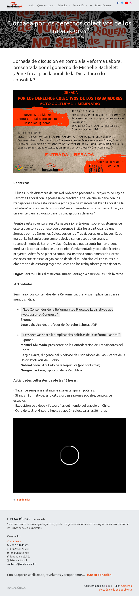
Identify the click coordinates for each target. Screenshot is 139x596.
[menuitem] (31, 5)
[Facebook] (118, 2)
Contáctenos (14, 541)
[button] (91, 5)
